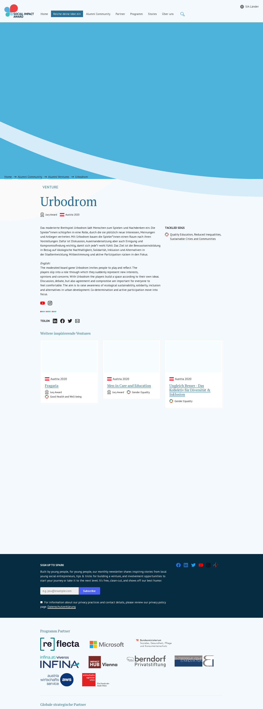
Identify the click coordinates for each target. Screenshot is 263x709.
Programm (136, 14)
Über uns (168, 14)
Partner (120, 14)
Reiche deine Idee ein (67, 14)
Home (44, 14)
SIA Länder (252, 6)
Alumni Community (98, 14)
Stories (152, 14)
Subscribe (89, 591)
